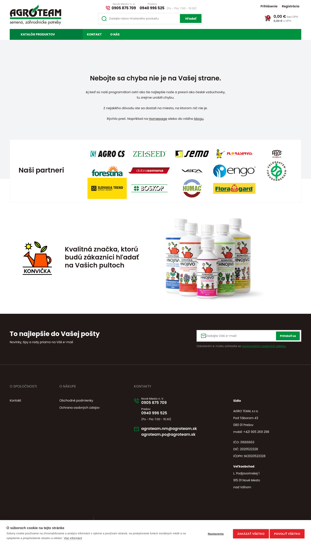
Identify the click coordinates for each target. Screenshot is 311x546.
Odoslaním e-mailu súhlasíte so (241, 346)
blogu (198, 118)
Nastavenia (214, 533)
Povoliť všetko (287, 533)
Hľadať (190, 18)
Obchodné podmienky (76, 400)
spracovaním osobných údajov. (264, 346)
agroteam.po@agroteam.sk (172, 436)
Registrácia (290, 6)
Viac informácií (73, 538)
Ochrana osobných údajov (79, 407)
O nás (114, 34)
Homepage (158, 118)
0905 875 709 (124, 8)
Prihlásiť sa (288, 336)
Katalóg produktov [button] (38, 34)
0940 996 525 (152, 8)
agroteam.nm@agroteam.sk (173, 430)
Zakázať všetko (249, 533)
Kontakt (94, 34)
